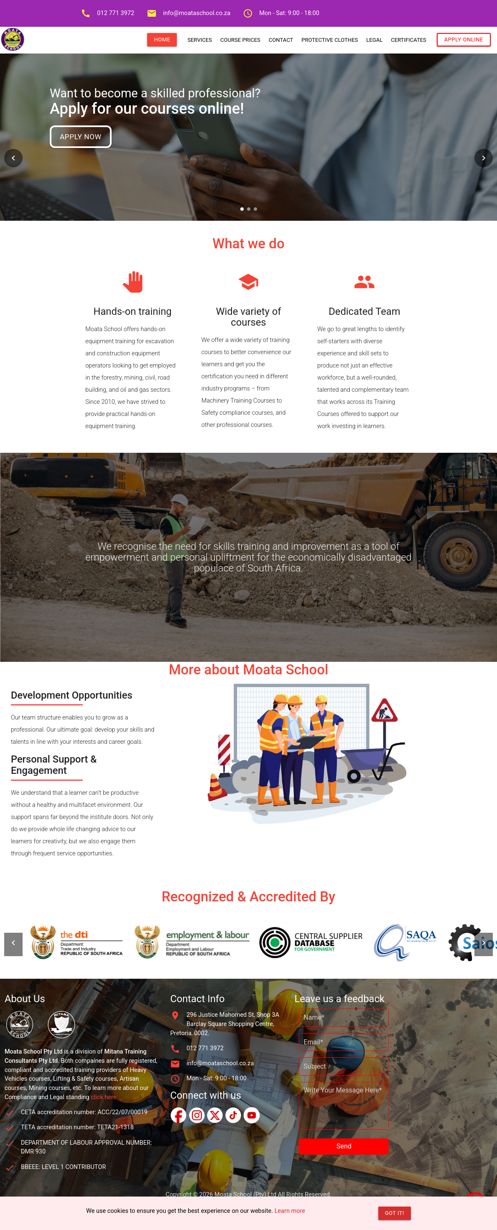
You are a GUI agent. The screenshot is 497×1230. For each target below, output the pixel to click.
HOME (162, 39)
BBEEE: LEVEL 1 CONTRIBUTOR (63, 1167)
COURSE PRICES (240, 40)
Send (344, 1146)
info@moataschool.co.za (188, 13)
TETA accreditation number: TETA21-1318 (77, 1127)
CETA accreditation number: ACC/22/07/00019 (84, 1112)
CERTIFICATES (408, 40)
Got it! (394, 1213)
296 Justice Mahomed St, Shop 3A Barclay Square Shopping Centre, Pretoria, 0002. (224, 1024)
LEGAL (374, 40)
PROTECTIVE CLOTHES (329, 40)
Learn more (290, 1211)
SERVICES (199, 40)
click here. (104, 1097)
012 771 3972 (107, 13)
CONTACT (281, 40)
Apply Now (81, 137)
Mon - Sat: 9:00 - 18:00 (281, 13)
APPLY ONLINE (463, 39)
